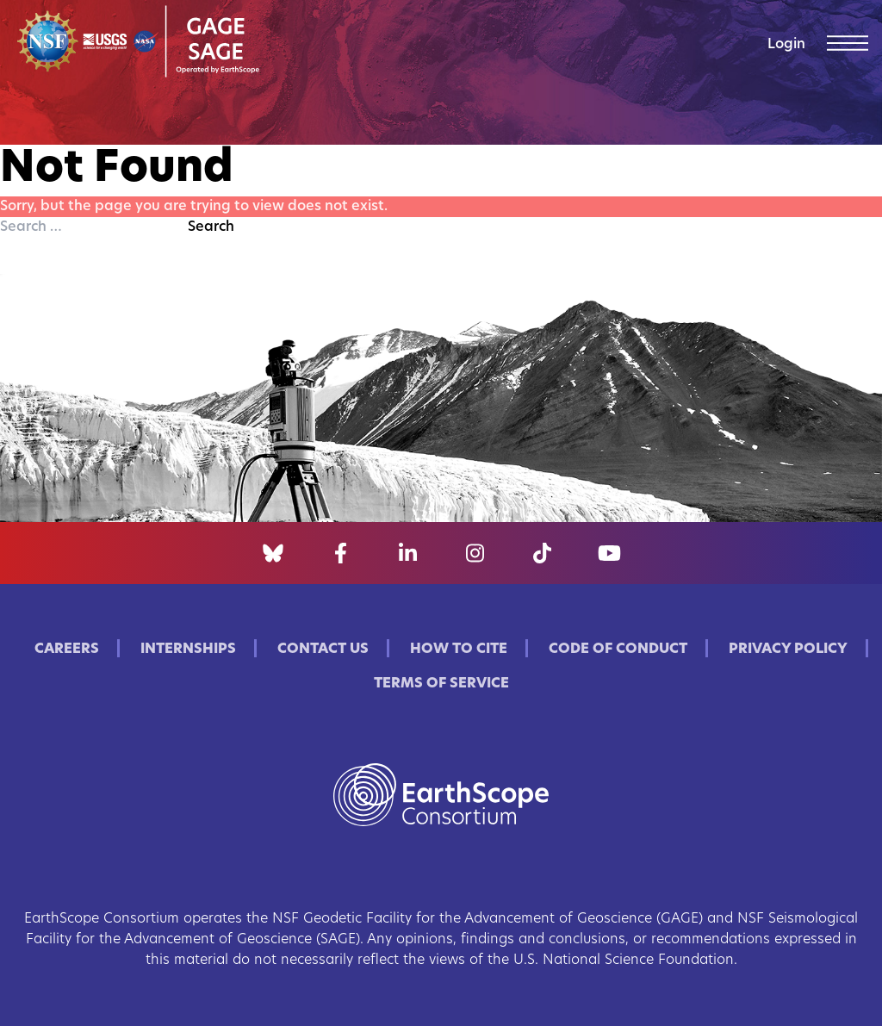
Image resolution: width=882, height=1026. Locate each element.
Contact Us (323, 649)
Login (786, 45)
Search (211, 227)
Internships (188, 649)
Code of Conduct (618, 649)
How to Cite (458, 649)
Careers (66, 649)
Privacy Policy (788, 649)
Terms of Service (441, 684)
